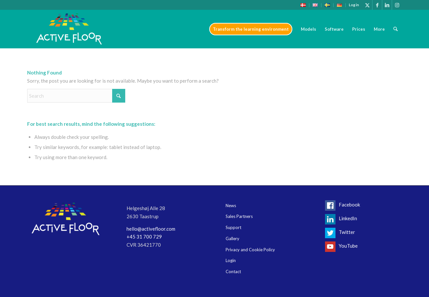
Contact (233, 271)
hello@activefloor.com (151, 229)
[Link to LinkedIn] (387, 5)
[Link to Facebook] (377, 5)
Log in (354, 5)
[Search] (395, 29)
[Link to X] (367, 5)
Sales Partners (239, 216)
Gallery (232, 238)
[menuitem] (303, 5)
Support (233, 227)
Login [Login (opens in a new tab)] (231, 260)
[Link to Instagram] (397, 5)
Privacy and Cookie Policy (250, 249)
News (231, 205)
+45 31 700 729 (144, 236)
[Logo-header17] (69, 29)
